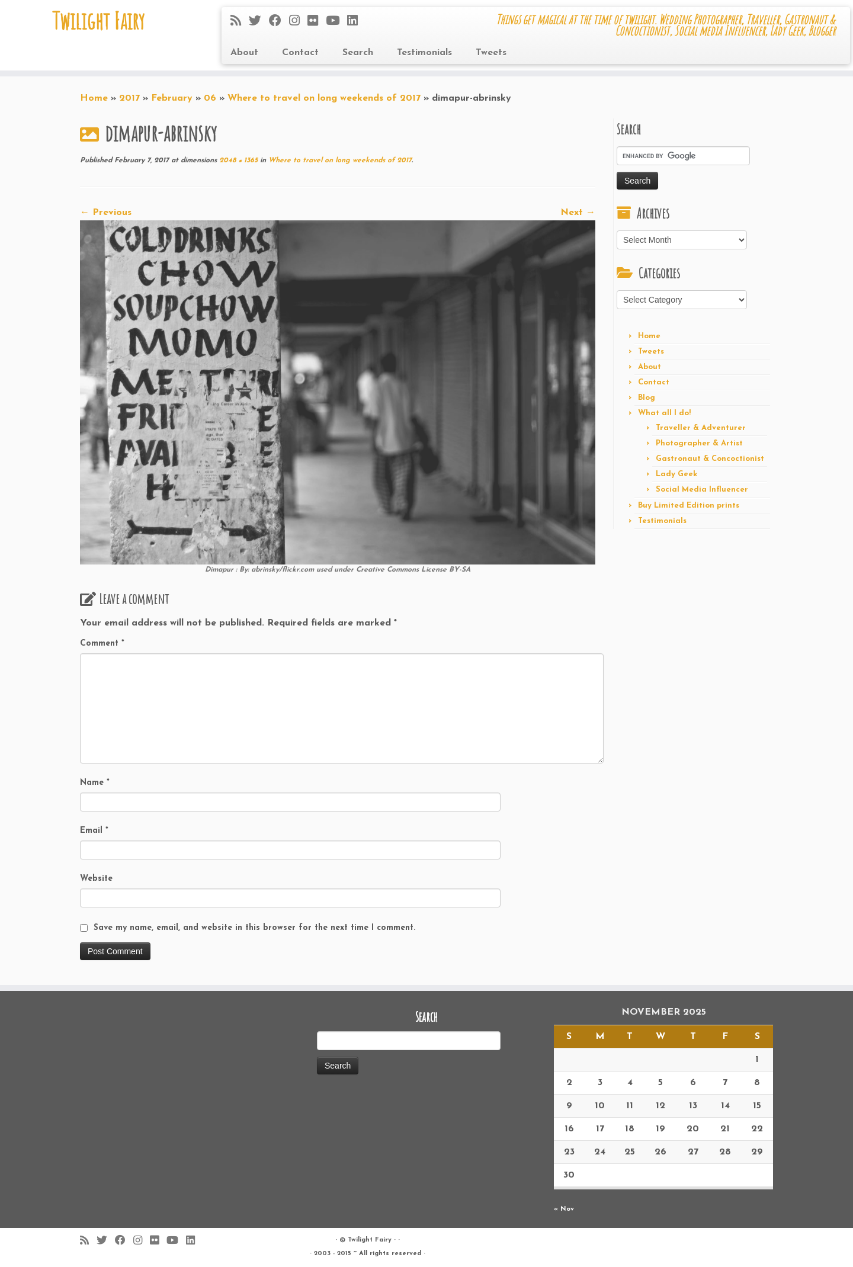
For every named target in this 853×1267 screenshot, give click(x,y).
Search (357, 52)
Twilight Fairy (98, 21)
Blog (646, 398)
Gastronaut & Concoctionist (710, 459)
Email (94, 830)
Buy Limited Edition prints (688, 505)
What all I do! (664, 413)
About (244, 52)
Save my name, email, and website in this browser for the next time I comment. (254, 927)
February (172, 98)
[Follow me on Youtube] (336, 21)
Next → (577, 212)
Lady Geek (676, 474)
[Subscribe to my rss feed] (239, 21)
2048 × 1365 (237, 160)
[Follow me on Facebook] (279, 21)
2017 (129, 98)
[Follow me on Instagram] (298, 21)
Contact (300, 52)
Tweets (491, 52)
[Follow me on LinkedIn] (356, 21)
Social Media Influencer (702, 489)
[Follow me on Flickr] (316, 21)
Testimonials (424, 52)
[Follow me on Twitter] (259, 21)
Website (96, 878)
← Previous (106, 212)
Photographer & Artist (699, 443)
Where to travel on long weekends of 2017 (324, 98)
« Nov (564, 1209)
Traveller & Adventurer (701, 428)
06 (210, 98)
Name (95, 782)
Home (94, 98)
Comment (102, 643)
